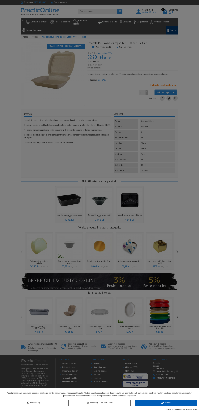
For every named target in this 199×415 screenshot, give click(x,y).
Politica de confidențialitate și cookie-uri (181, 409)
